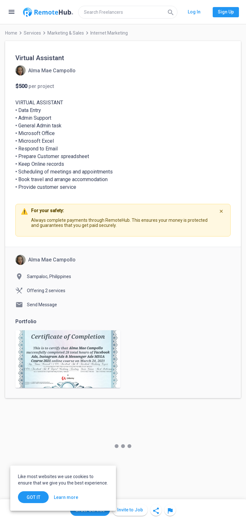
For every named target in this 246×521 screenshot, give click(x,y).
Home (11, 33)
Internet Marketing (109, 33)
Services (32, 33)
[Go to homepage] (48, 12)
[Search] (170, 12)
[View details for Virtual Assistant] (45, 70)
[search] (127, 12)
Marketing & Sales (65, 33)
